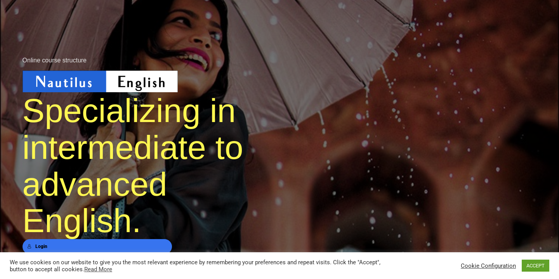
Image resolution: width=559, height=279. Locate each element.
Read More (98, 269)
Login (37, 246)
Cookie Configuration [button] (488, 265)
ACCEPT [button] (535, 266)
